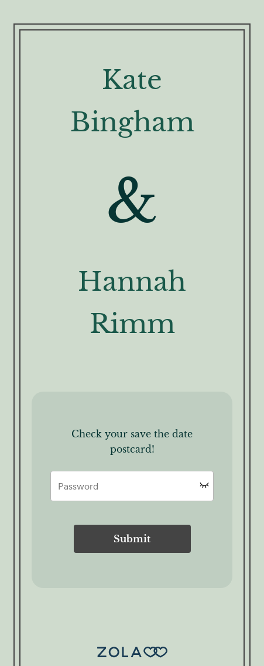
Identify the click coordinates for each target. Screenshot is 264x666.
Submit (132, 539)
